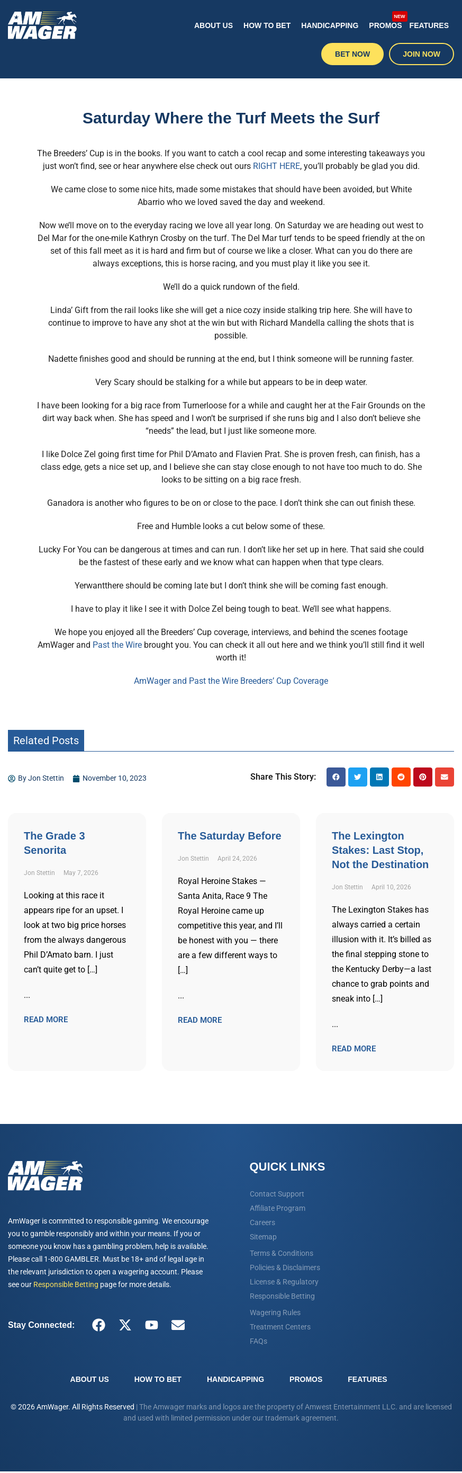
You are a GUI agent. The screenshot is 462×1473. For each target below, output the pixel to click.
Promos (386, 20)
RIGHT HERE (276, 166)
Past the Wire (117, 645)
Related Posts (46, 740)
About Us (213, 25)
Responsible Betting (65, 1284)
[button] (336, 777)
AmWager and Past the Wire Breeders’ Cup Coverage (231, 681)
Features (429, 25)
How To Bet (267, 25)
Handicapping (329, 25)
